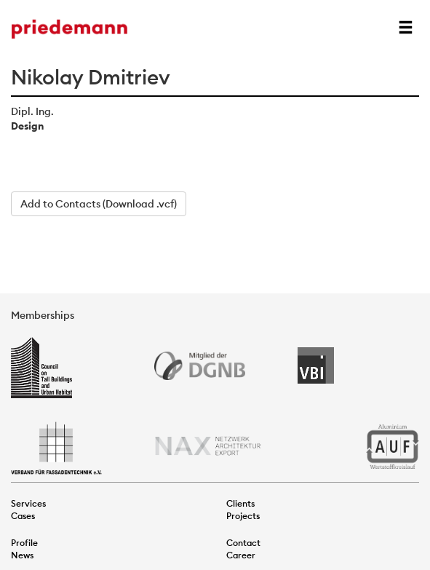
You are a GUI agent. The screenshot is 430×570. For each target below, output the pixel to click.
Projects (243, 515)
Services (28, 503)
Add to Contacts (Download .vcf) (98, 203)
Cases (23, 515)
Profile (24, 542)
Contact (243, 542)
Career (240, 555)
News (22, 555)
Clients (240, 503)
